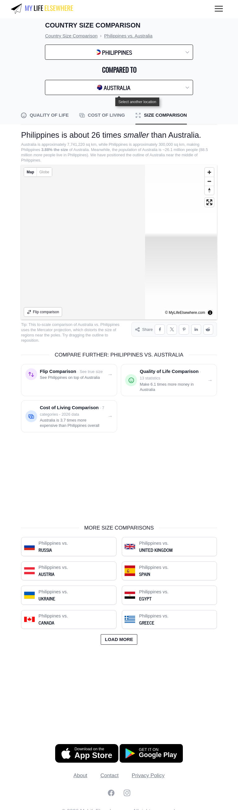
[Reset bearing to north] (209, 190)
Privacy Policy (148, 770)
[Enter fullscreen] (209, 202)
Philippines (110, 324)
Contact (109, 770)
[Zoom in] (209, 172)
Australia (85, 324)
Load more (119, 634)
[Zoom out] (209, 181)
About (80, 770)
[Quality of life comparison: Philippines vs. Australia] (169, 375)
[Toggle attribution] (210, 312)
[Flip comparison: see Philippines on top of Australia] (69, 375)
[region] (119, 242)
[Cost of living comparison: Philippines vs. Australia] (69, 411)
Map (30, 172)
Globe (44, 172)
